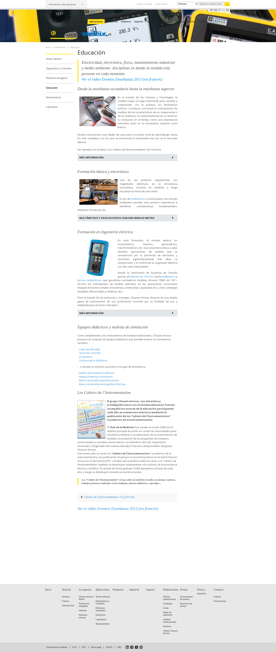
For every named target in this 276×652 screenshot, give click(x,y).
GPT (84, 647)
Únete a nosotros (185, 21)
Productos (112, 21)
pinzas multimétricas (89, 280)
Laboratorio (52, 107)
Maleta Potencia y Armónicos (96, 376)
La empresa (79, 21)
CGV (74, 647)
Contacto (203, 21)
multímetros (138, 198)
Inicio (54, 21)
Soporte (138, 21)
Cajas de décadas (89, 349)
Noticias (65, 21)
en (215, 10)
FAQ (119, 647)
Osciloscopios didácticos (93, 360)
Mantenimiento (53, 97)
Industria (126, 21)
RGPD (109, 647)
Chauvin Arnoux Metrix (56, 647)
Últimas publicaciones (169, 598)
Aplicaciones (96, 21)
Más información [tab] (91, 157)
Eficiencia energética (56, 78)
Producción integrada (84, 604)
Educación (52, 88)
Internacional (68, 605)
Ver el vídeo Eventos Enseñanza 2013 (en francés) (117, 508)
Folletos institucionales (169, 620)
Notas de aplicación (167, 613)
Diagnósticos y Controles (58, 68)
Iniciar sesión (161, 4)
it (220, 10)
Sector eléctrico (54, 59)
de (227, 10)
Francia (65, 601)
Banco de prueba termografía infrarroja (102, 384)
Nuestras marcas (83, 616)
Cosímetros (85, 356)
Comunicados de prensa (186, 598)
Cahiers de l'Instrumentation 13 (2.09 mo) (109, 497)
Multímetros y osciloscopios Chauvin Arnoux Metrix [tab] (116, 218)
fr (211, 10)
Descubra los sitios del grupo (62, 4)
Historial (82, 610)
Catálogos (168, 603)
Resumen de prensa (186, 604)
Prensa (168, 21)
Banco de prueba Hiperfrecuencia (99, 380)
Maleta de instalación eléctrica (96, 373)
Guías (166, 608)
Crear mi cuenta (144, 4)
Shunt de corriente (90, 353)
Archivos (66, 597)
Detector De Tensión (141, 276)
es (223, 10)
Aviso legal (96, 647)
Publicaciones (154, 21)
